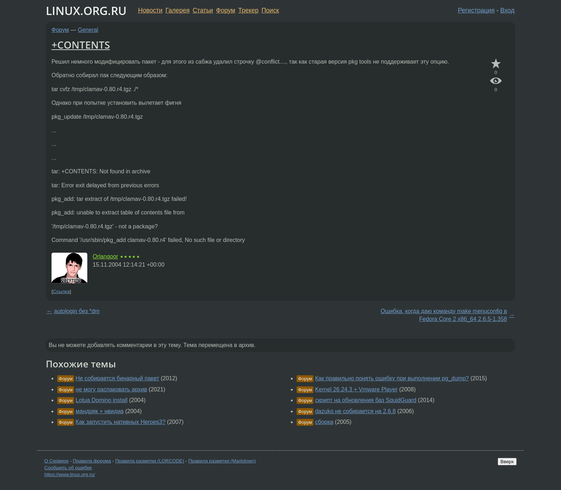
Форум (225, 10)
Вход (507, 10)
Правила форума (92, 461)
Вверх (507, 461)
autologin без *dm (76, 311)
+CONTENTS (81, 44)
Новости (150, 10)
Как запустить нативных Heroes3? (120, 422)
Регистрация (476, 10)
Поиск (270, 10)
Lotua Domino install (101, 400)
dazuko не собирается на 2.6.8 (355, 411)
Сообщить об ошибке (68, 467)
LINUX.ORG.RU (86, 10)
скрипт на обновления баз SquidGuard (365, 400)
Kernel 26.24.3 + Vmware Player (356, 389)
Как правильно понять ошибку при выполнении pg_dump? (392, 378)
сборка (324, 422)
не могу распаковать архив (111, 389)
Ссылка (61, 291)
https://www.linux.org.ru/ (69, 474)
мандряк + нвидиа (99, 411)
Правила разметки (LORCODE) (149, 461)
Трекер (248, 10)
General (88, 30)
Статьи (202, 10)
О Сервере (56, 461)
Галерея (178, 10)
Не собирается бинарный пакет (117, 378)
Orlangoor (105, 256)
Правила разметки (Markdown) (221, 461)
